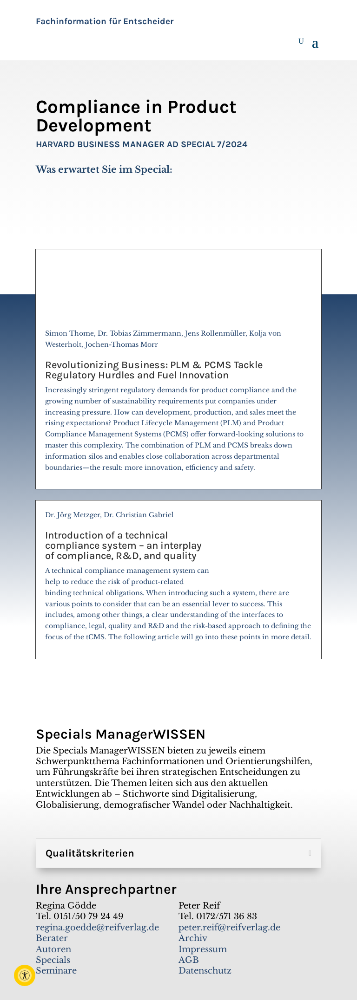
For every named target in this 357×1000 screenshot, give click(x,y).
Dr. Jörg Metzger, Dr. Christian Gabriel (178, 580)
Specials (53, 960)
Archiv (192, 938)
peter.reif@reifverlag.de (229, 927)
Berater (52, 938)
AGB (188, 960)
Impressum (202, 949)
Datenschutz (204, 971)
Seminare (56, 971)
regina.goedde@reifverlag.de (97, 927)
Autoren (53, 949)
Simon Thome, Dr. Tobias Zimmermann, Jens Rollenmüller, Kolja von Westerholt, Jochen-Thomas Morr (178, 404)
